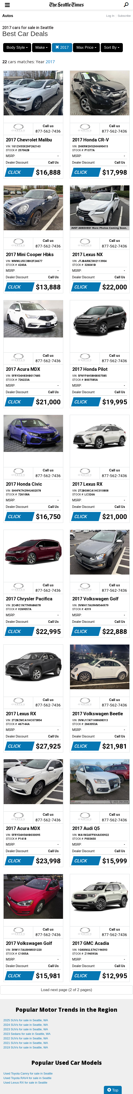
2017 (62, 47)
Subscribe (124, 15)
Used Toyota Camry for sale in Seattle (28, 1073)
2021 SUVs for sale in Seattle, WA (25, 1043)
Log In (110, 15)
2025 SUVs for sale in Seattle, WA (25, 1020)
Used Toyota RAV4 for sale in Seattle (27, 1078)
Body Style (17, 47)
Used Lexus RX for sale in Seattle (25, 1082)
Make (41, 47)
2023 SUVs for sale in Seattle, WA (25, 1029)
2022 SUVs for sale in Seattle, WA (25, 1038)
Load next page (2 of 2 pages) (66, 990)
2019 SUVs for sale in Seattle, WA (25, 1047)
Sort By (111, 47)
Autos (7, 16)
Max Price (86, 47)
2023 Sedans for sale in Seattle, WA (26, 1034)
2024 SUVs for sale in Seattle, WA (25, 1024)
